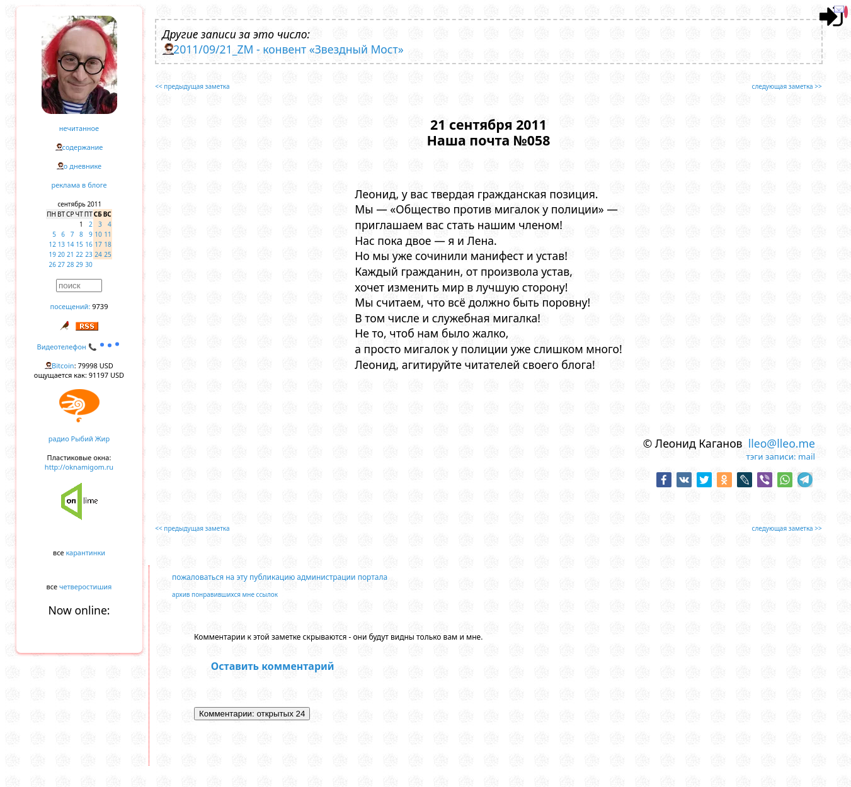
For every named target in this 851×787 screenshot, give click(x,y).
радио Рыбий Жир (79, 438)
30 (88, 264)
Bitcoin (63, 365)
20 (61, 254)
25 (107, 254)
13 (61, 244)
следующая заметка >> (787, 86)
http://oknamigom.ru (79, 467)
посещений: (70, 306)
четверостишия (85, 586)
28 (70, 264)
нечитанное (79, 128)
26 (52, 264)
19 (52, 254)
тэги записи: (771, 456)
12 (52, 244)
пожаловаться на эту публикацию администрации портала (279, 577)
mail (806, 456)
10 (97, 234)
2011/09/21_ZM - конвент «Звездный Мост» (288, 49)
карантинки (85, 552)
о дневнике (82, 166)
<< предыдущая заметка (192, 86)
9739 (100, 306)
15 (79, 244)
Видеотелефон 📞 (79, 346)
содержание (82, 147)
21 (70, 254)
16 (88, 244)
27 (61, 264)
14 (70, 244)
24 (97, 254)
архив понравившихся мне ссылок (225, 594)
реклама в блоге (79, 185)
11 (107, 234)
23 (88, 254)
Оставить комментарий (272, 666)
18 (107, 244)
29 (79, 264)
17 (97, 244)
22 (79, 254)
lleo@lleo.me (781, 443)
